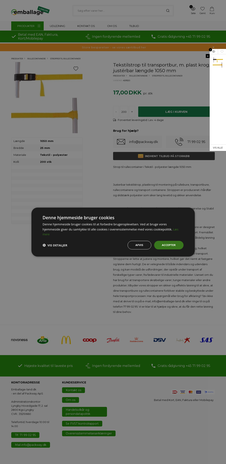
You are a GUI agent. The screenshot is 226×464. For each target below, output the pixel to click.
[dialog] (113, 232)
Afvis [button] (138, 245)
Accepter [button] (168, 245)
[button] (55, 245)
